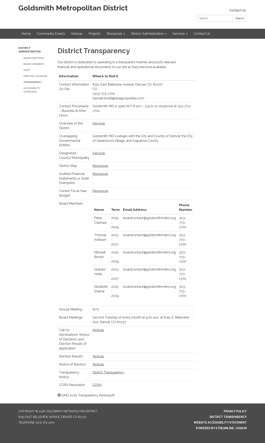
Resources (100, 166)
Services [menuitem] (178, 34)
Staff (26, 70)
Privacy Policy (235, 411)
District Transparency (108, 372)
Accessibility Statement (31, 90)
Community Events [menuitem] (51, 34)
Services (99, 123)
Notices (98, 330)
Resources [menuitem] (114, 34)
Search (239, 18)
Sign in (241, 428)
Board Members (33, 64)
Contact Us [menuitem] (202, 34)
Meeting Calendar (35, 76)
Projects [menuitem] (95, 34)
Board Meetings (33, 58)
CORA (97, 385)
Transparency (32, 82)
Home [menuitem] (26, 34)
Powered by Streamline (215, 428)
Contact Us (237, 10)
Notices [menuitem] (77, 34)
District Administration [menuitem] (147, 34)
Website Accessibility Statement (220, 422)
